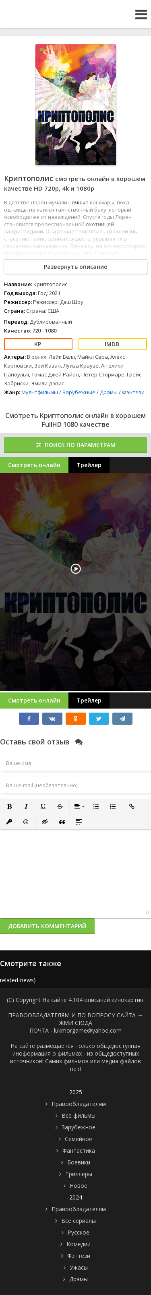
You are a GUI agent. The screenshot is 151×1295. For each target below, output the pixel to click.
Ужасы (79, 1267)
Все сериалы (78, 1220)
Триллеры (78, 1174)
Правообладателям (79, 1104)
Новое (78, 1185)
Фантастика (78, 1150)
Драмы (109, 392)
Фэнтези (133, 392)
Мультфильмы (39, 392)
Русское (78, 1232)
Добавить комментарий (47, 926)
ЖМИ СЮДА (75, 1023)
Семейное (78, 1139)
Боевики (78, 1162)
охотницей (100, 224)
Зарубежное (78, 1127)
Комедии (78, 1244)
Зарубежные (78, 392)
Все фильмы (78, 1115)
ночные (79, 202)
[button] (9, 806)
